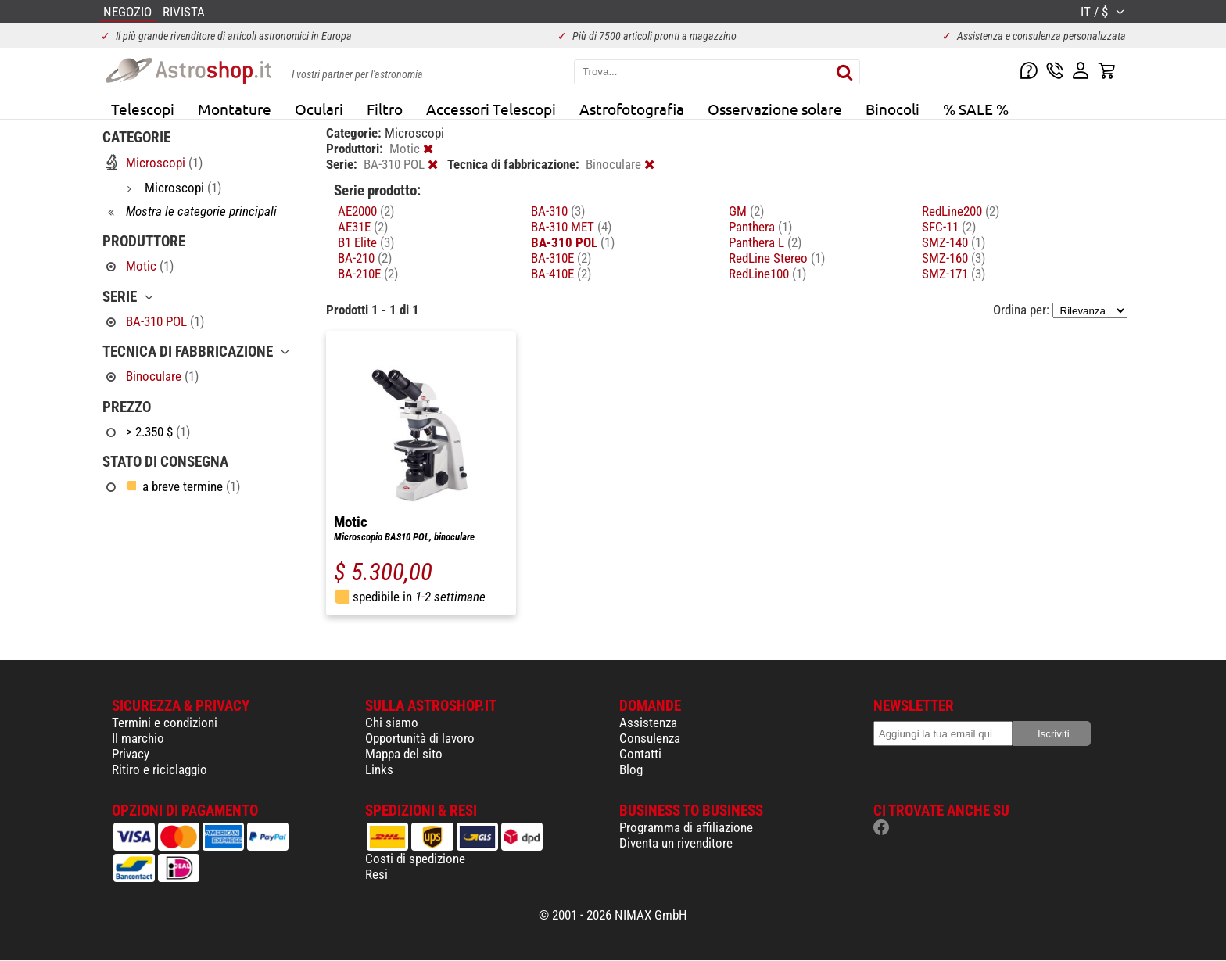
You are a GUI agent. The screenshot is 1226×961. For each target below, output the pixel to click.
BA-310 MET (571, 227)
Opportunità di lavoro (420, 738)
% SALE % (976, 108)
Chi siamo (391, 722)
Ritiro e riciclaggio (159, 769)
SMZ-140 (953, 242)
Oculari (319, 108)
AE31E (363, 227)
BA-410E (561, 273)
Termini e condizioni (164, 722)
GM (746, 211)
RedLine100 (767, 273)
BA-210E (368, 273)
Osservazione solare (775, 108)
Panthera (760, 227)
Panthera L (765, 242)
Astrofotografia (631, 108)
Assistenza (648, 722)
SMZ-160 (953, 258)
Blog (631, 769)
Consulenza (649, 738)
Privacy (130, 754)
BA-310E (561, 258)
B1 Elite (366, 242)
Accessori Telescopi (491, 108)
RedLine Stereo (777, 258)
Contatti (640, 754)
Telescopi (142, 108)
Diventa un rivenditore (676, 843)
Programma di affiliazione (686, 827)
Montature (234, 108)
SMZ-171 (953, 273)
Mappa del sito (404, 754)
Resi (376, 874)
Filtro (385, 108)
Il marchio (138, 738)
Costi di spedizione (415, 858)
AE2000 (366, 211)
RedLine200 (960, 211)
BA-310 (558, 211)
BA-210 (365, 258)
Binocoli (893, 108)
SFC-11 (949, 227)
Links (379, 769)
